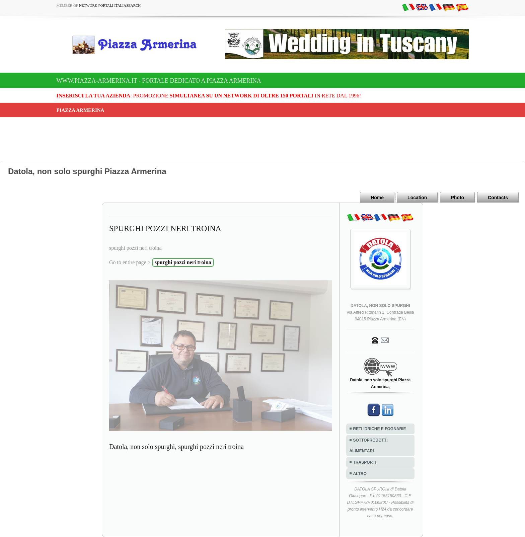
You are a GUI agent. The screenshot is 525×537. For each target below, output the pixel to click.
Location (417, 197)
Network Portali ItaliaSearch (110, 5)
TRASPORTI (364, 462)
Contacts (498, 197)
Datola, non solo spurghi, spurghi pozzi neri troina (176, 446)
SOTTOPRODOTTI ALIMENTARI (369, 445)
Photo (457, 197)
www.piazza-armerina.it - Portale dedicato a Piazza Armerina (159, 80)
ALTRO (360, 473)
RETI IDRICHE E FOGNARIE (379, 429)
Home (377, 197)
